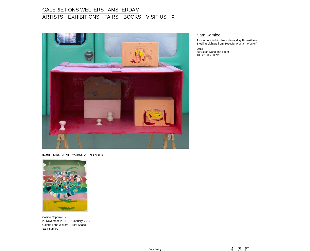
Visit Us (156, 16)
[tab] (51, 155)
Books (132, 16)
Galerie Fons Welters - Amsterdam (90, 9)
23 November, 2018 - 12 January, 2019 (66, 220)
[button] (173, 16)
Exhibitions (83, 16)
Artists (52, 16)
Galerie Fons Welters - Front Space (64, 224)
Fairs (111, 16)
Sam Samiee (208, 35)
